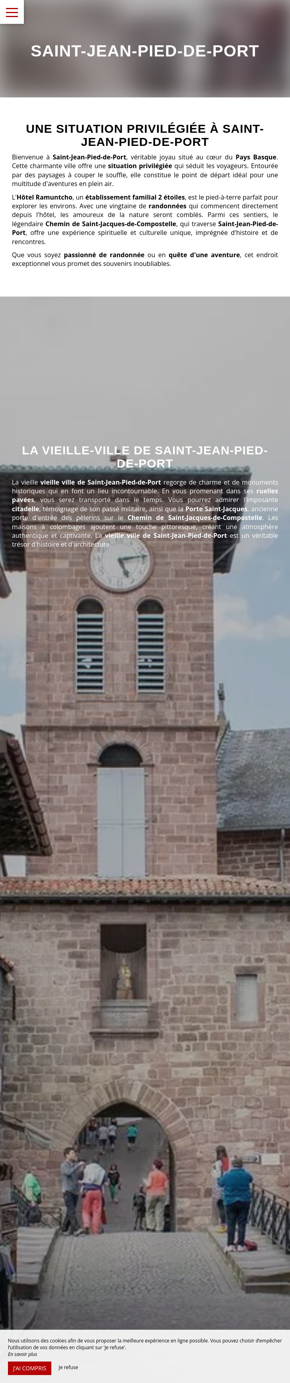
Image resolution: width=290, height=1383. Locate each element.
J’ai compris (29, 1368)
